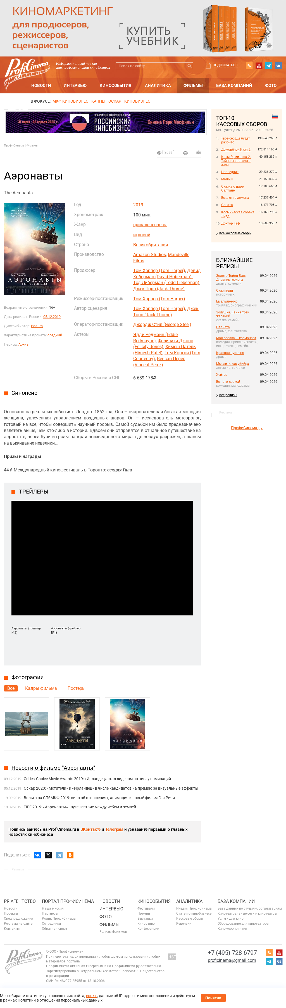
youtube (258, 65)
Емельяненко (226, 301)
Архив (23, 344)
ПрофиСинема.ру (247, 428)
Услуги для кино (231, 918)
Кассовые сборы (189, 918)
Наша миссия (53, 908)
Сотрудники (51, 924)
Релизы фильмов (113, 932)
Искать (189, 65)
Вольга (37, 326)
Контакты (12, 929)
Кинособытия (115, 85)
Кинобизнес (137, 101)
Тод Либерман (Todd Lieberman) (166, 282)
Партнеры (50, 913)
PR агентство (20, 901)
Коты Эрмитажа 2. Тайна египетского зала (236, 161)
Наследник (230, 172)
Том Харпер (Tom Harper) (159, 270)
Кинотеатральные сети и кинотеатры (247, 913)
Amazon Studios (149, 254)
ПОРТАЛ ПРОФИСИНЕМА (68, 901)
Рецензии (183, 924)
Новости (41, 85)
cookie (91, 995)
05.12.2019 (52, 317)
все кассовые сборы (235, 233)
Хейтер (221, 375)
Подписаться (225, 65)
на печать (185, 153)
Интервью (75, 85)
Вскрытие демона (235, 198)
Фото (271, 85)
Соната (227, 205)
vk (278, 65)
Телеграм (114, 829)
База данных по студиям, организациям (250, 908)
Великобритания (150, 244)
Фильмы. (33, 145)
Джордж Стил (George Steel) (162, 324)
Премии (143, 913)
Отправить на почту (198, 152)
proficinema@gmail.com (232, 960)
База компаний (234, 85)
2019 (138, 204)
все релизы (228, 395)
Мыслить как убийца (232, 364)
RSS (249, 65)
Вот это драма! (228, 382)
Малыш (227, 179)
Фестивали (146, 908)
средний (54, 335)
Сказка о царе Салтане (232, 188)
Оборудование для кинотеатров (243, 924)
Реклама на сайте (18, 924)
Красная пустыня (230, 353)
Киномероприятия (232, 929)
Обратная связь (55, 929)
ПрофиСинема (14, 145)
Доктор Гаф (230, 223)
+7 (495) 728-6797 (232, 952)
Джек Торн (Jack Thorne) (159, 288)
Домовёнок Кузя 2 (236, 150)
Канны (98, 101)
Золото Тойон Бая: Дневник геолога (231, 278)
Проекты (11, 913)
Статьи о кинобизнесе (193, 913)
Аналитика (158, 85)
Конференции (148, 929)
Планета (223, 327)
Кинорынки (146, 924)
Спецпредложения (18, 918)
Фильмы (193, 85)
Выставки (145, 918)
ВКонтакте (90, 829)
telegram (268, 65)
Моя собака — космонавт (236, 338)
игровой (141, 234)
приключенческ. (150, 224)
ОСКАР (114, 101)
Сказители (224, 290)
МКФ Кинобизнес (70, 101)
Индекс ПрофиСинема (194, 908)
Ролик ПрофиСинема (59, 918)
